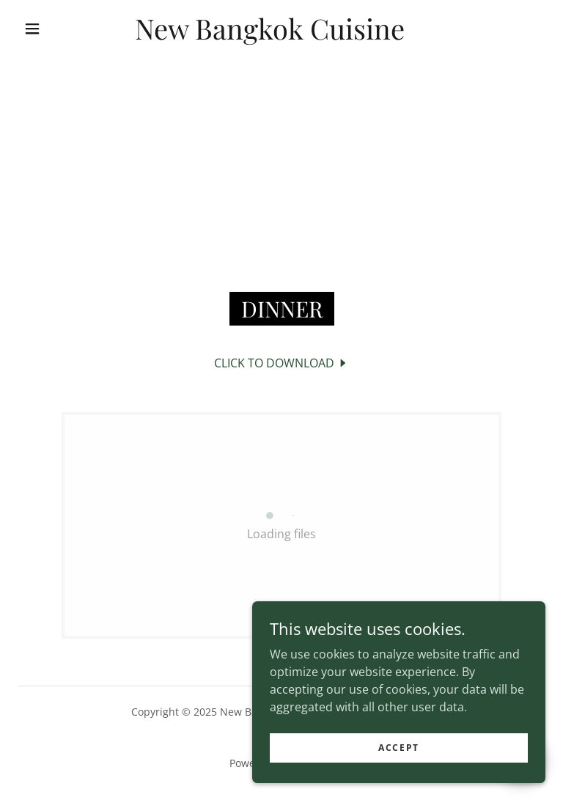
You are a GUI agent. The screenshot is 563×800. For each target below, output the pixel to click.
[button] (32, 28)
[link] (269, 35)
